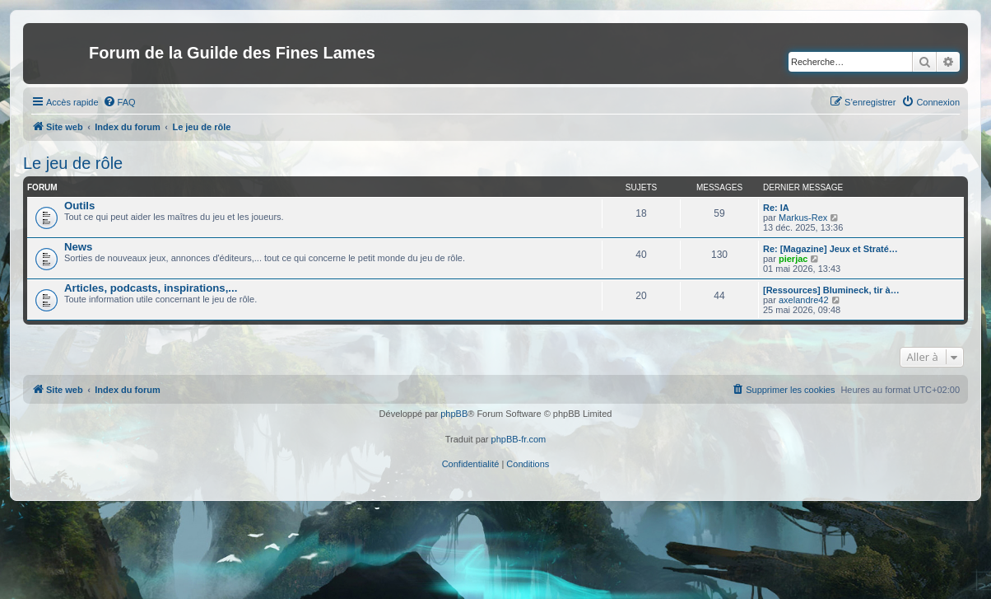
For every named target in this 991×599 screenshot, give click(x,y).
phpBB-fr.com (519, 439)
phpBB (454, 414)
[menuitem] (119, 102)
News (78, 247)
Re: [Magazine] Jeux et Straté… (830, 249)
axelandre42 (804, 300)
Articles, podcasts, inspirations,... (150, 288)
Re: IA (776, 208)
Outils (79, 205)
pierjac (793, 259)
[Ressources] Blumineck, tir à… (831, 290)
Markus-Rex (803, 217)
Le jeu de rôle (73, 163)
